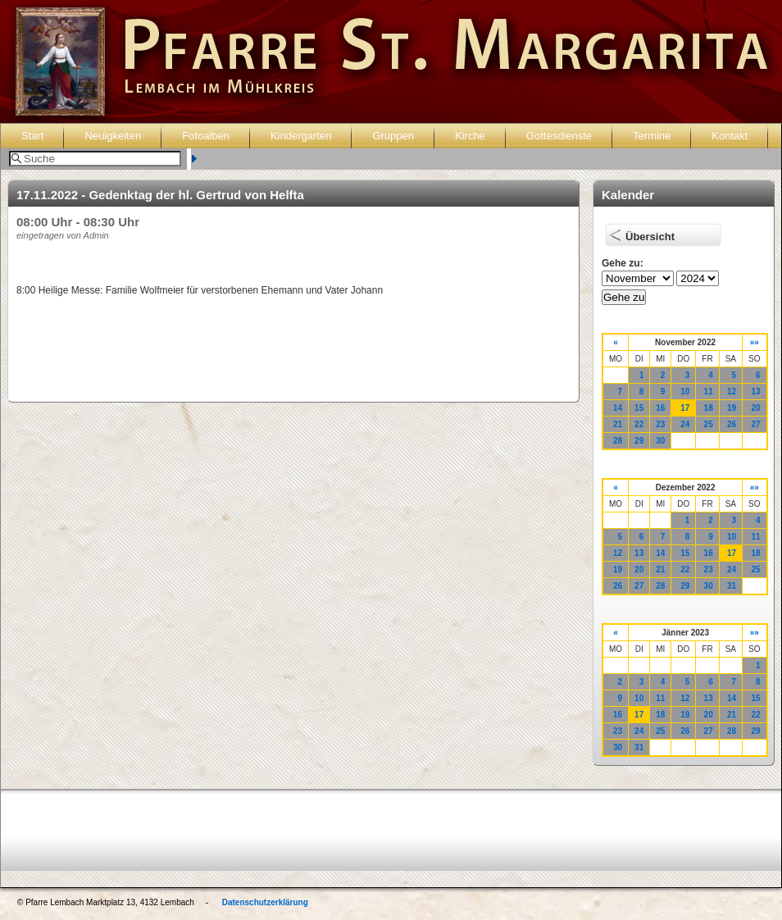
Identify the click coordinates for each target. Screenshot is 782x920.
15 (638, 407)
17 (684, 407)
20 (755, 407)
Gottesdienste (559, 136)
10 (684, 391)
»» (754, 342)
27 (755, 424)
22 (638, 424)
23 (660, 424)
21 (617, 424)
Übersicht (650, 236)
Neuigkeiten (112, 136)
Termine (652, 136)
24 (684, 424)
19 (731, 407)
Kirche (470, 136)
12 (731, 391)
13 (755, 391)
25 (708, 424)
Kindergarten (301, 136)
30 (660, 440)
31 (731, 585)
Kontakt (730, 136)
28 (617, 440)
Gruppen (393, 136)
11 (708, 391)
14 (617, 407)
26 (731, 424)
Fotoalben (206, 136)
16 (660, 407)
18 (708, 407)
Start (32, 136)
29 (638, 440)
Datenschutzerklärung (265, 902)
